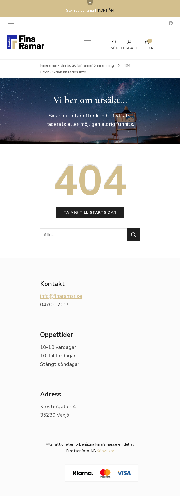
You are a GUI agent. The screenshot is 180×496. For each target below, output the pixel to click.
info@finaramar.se (61, 296)
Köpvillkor (105, 450)
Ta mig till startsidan (90, 212)
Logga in (129, 45)
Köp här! (106, 10)
